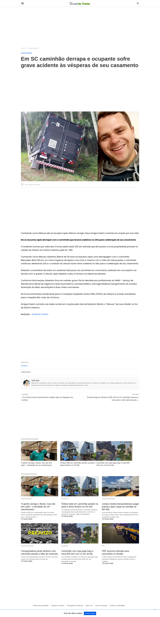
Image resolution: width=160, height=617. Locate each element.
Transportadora (108, 498)
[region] (80, 26)
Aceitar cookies (90, 613)
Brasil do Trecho (40, 314)
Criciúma (24, 366)
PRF (103, 546)
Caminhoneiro (33, 48)
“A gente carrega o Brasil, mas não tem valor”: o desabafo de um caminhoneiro (38, 507)
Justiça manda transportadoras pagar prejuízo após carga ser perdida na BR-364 (120, 507)
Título (23, 48)
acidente (64, 498)
